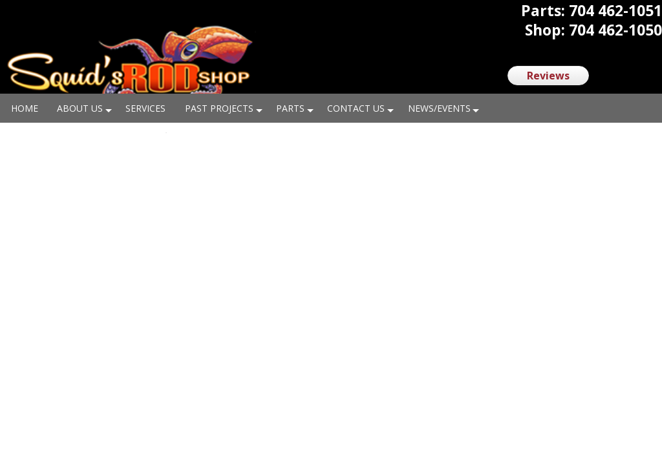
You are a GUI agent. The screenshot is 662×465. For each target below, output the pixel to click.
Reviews (548, 75)
